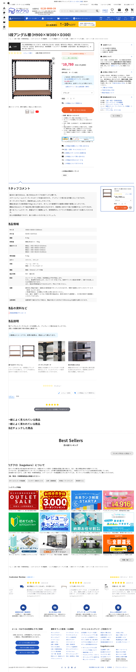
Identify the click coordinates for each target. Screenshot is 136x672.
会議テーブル (56, 645)
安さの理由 (95, 4)
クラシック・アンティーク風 (116, 104)
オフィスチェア (57, 640)
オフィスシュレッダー (74, 657)
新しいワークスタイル (90, 662)
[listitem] (26, 592)
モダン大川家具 (57, 650)
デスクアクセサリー (58, 638)
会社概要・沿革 (105, 653)
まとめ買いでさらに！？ (123, 645)
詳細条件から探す (107, 11)
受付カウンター (72, 643)
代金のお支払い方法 (110, 90)
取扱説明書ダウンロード (20, 317)
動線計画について (89, 655)
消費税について (68, 69)
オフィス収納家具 (73, 640)
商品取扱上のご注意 (121, 643)
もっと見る (117, 116)
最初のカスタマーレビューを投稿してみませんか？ (53, 413)
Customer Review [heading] (19, 580)
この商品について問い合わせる (76, 157)
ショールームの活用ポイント (90, 640)
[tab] (64, 396)
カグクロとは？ (84, 4)
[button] (130, 580)
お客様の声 (132, 18)
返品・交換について (121, 638)
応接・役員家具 (72, 647)
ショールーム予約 (106, 4)
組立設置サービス (121, 640)
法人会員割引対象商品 (79, 54)
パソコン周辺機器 (58, 654)
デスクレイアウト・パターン (92, 658)
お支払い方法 (119, 635)
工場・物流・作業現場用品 (23, 39)
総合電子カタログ (106, 655)
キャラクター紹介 (106, 657)
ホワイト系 (119, 110)
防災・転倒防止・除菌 (74, 659)
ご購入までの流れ (109, 87)
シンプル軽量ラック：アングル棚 (60, 39)
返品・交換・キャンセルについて (77, 150)
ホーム (11, 39)
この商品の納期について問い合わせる (78, 146)
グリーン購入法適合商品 (72, 58)
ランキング (125, 18)
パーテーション (57, 643)
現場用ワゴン (82, 484)
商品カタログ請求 (121, 655)
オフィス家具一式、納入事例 (90, 643)
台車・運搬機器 (53, 484)
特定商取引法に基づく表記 (96, 670)
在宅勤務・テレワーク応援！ (90, 635)
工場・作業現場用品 (58, 652)
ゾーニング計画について (91, 653)
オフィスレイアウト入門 (91, 651)
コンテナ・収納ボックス (37, 484)
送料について (121, 66)
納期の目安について (106, 638)
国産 (67, 176)
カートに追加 (120, 208)
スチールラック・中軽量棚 (19, 484)
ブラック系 (111, 110)
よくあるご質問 (118, 18)
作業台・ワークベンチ (68, 484)
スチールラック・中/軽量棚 (41, 39)
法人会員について (129, 4)
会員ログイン (72, 87)
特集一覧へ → (126, 563)
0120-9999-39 (49, 8)
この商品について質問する (75, 104)
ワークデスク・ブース (74, 635)
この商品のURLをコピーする (75, 161)
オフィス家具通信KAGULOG (90, 647)
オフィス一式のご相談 (77, 1)
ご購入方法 (101, 18)
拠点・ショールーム (109, 18)
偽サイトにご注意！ (121, 657)
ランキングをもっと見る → (122, 457)
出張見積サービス (106, 640)
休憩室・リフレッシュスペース (116, 107)
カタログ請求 (117, 4)
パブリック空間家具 (73, 650)
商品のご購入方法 (106, 635)
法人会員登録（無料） (85, 87)
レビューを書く (30, 53)
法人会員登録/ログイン (73, 79)
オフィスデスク (57, 635)
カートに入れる (80, 110)
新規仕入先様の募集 (121, 660)
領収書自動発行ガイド (107, 645)
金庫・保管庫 (56, 647)
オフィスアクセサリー (74, 652)
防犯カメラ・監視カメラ (60, 659)
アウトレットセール (58, 661)
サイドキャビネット (73, 638)
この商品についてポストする (75, 164)
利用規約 (109, 670)
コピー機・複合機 (58, 657)
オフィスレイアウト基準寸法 (92, 660)
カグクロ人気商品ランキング (90, 645)
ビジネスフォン (72, 654)
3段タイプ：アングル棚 (79, 39)
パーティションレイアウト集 (90, 638)
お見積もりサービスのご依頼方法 (77, 153)
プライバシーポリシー (121, 670)
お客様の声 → (32, 580)
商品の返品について (110, 93)
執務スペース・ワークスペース (117, 106)
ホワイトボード (72, 645)
